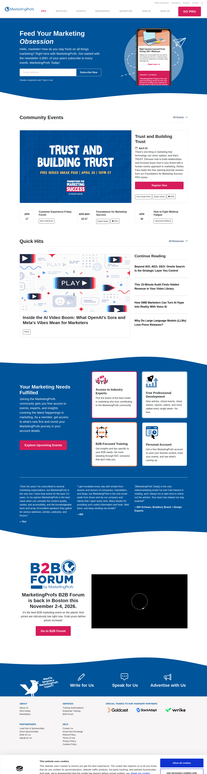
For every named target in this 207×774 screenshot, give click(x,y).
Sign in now (48, 80)
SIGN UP (165, 11)
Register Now (159, 185)
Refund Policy (69, 735)
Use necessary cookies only (182, 755)
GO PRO (189, 11)
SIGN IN (146, 11)
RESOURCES (102, 11)
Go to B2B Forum (53, 592)
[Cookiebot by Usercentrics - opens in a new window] (19, 768)
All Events (180, 117)
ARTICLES (61, 11)
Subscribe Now (89, 72)
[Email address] (48, 72)
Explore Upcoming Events (43, 445)
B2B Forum (68, 714)
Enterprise (175, 3)
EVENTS (81, 11)
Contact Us (68, 728)
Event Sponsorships (29, 731)
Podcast (186, 3)
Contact (195, 3)
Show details (47, 768)
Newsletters (25, 714)
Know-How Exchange (73, 731)
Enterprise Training (72, 711)
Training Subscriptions (73, 708)
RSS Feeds (25, 711)
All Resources (178, 241)
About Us (24, 708)
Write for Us (25, 735)
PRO (43, 11)
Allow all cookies (182, 745)
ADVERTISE (125, 11)
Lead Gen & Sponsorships (32, 728)
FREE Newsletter (162, 3)
